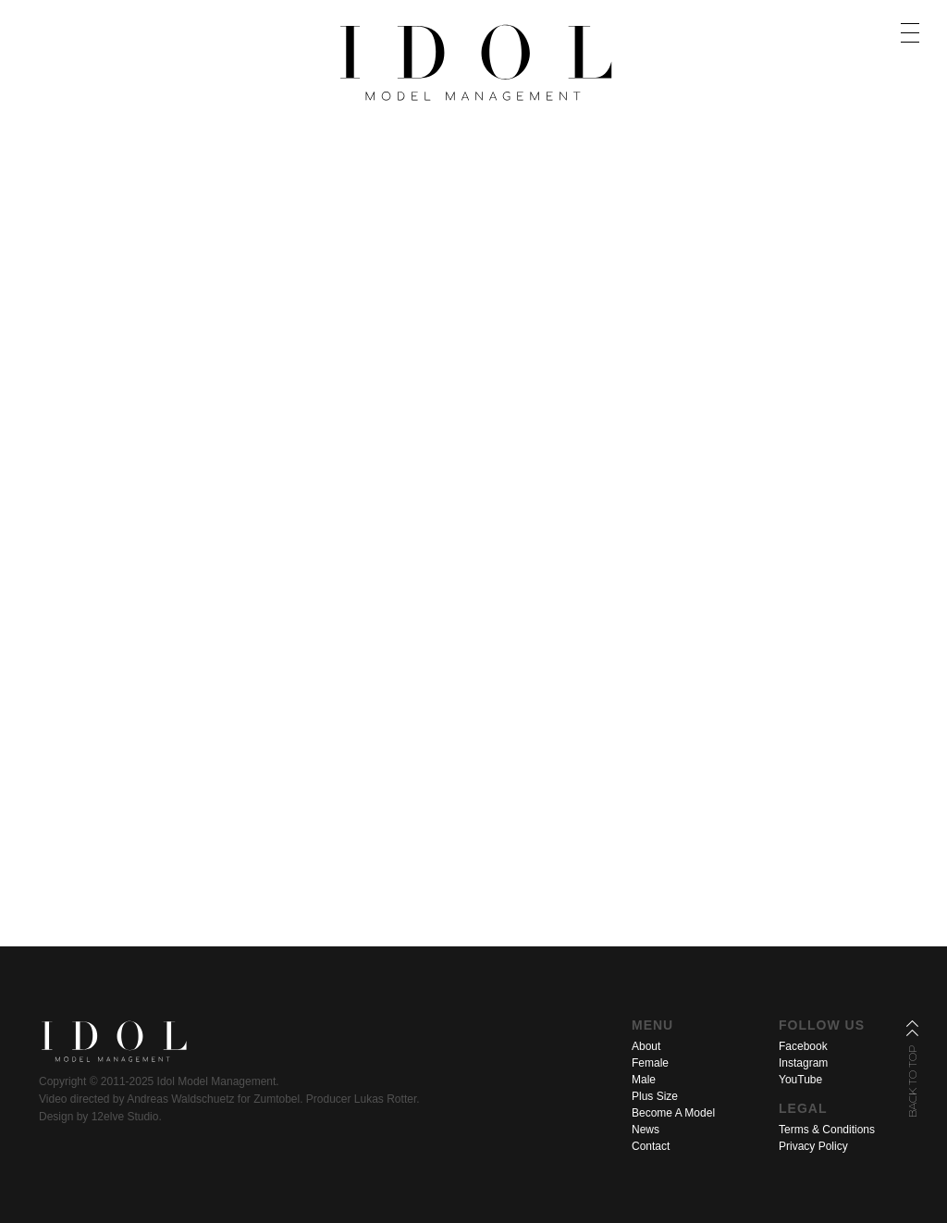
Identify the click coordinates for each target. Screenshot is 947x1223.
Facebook (803, 1046)
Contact (651, 1146)
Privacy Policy (813, 1146)
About (646, 1046)
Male (644, 1079)
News (645, 1129)
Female (650, 1062)
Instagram (803, 1062)
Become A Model (673, 1112)
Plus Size (655, 1096)
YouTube (800, 1079)
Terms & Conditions (827, 1129)
